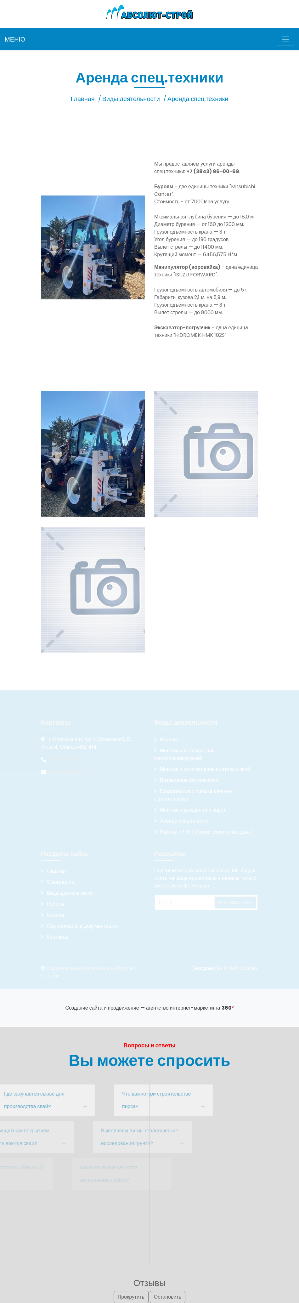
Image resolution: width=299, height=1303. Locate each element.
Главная (83, 98)
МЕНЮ (15, 39)
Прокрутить (131, 1296)
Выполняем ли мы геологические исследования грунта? (111, 1137)
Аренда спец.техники (197, 98)
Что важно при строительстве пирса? (124, 1100)
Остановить (167, 1296)
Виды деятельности (131, 98)
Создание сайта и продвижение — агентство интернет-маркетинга (149, 1007)
